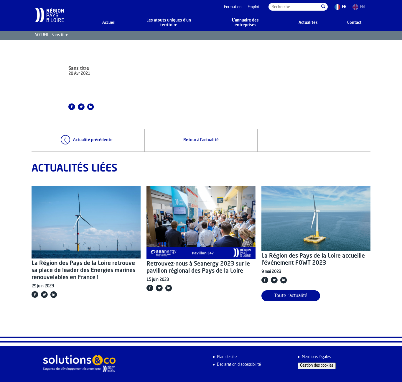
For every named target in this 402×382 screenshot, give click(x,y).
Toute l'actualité (290, 296)
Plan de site (227, 357)
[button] (323, 7)
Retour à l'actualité (201, 140)
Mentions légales (316, 357)
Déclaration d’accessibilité (239, 365)
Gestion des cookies (316, 366)
